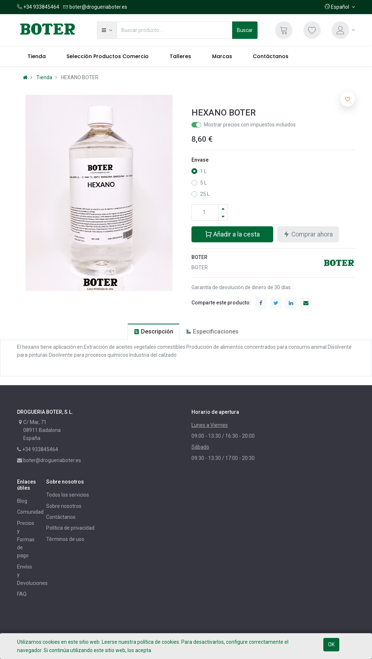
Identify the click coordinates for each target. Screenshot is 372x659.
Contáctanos (61, 517)
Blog (22, 501)
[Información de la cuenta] (343, 30)
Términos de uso (65, 539)
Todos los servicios (67, 495)
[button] (340, 7)
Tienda (44, 77)
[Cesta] (283, 30)
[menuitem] (36, 56)
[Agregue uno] (223, 208)
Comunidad (30, 512)
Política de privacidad (70, 528)
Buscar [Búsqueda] (245, 30)
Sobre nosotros (63, 506)
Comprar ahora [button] (308, 234)
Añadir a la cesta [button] (232, 234)
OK (331, 644)
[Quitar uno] (223, 216)
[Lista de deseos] (312, 30)
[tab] (153, 331)
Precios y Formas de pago (26, 539)
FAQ (22, 594)
